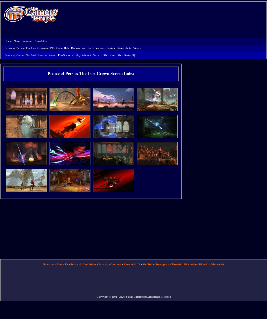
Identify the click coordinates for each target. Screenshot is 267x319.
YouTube (148, 264)
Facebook (130, 264)
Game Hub (62, 48)
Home (31, 14)
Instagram (162, 264)
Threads (176, 264)
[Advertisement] (159, 40)
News (17, 41)
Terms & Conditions (83, 264)
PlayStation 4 (65, 55)
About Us (62, 264)
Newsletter (40, 41)
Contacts (116, 264)
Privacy (103, 264)
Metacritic (217, 264)
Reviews (27, 41)
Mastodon (190, 264)
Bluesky (204, 264)
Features (48, 264)
